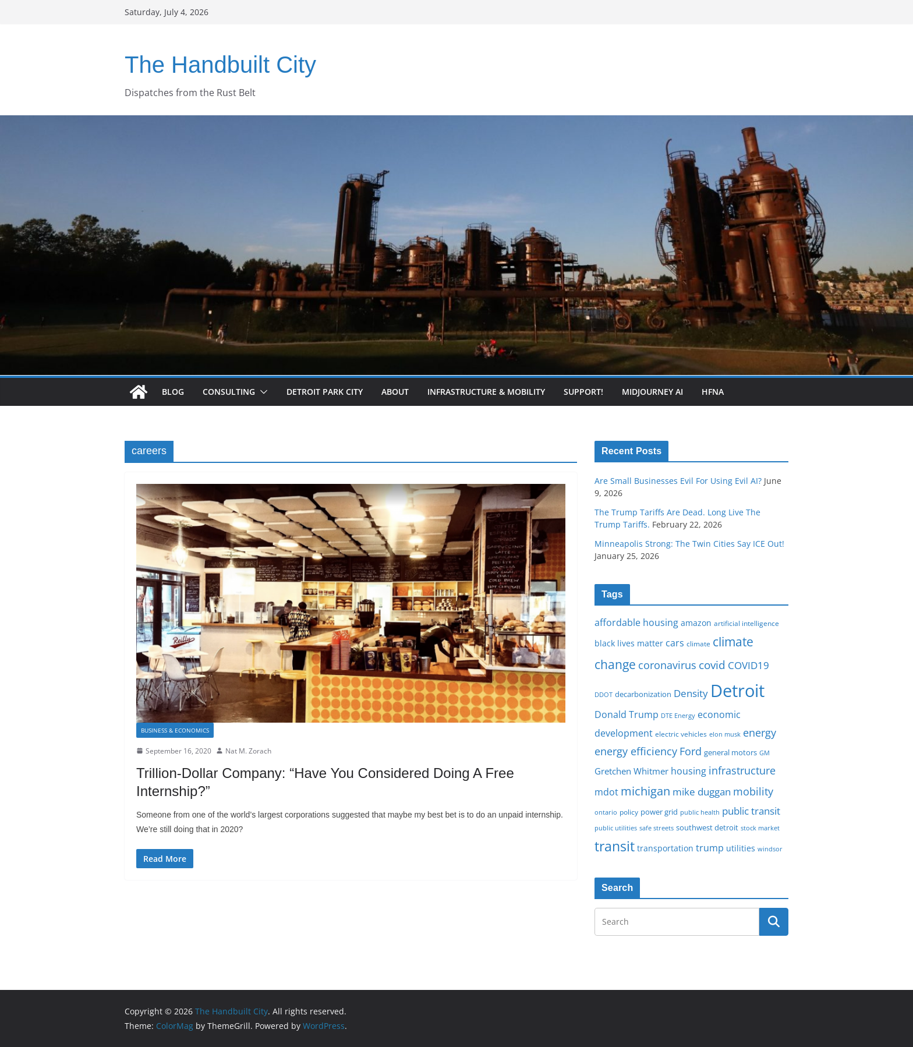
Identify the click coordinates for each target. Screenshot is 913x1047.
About (395, 391)
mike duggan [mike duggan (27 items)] (702, 791)
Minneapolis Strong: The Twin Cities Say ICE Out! (689, 543)
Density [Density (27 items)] (691, 693)
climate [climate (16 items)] (698, 643)
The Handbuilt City (220, 64)
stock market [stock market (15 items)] (760, 827)
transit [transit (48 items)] (614, 846)
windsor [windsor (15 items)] (770, 848)
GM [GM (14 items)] (764, 753)
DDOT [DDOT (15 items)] (603, 694)
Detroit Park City (324, 391)
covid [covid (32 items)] (712, 665)
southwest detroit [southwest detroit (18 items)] (707, 827)
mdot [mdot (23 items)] (606, 792)
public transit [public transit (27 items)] (751, 811)
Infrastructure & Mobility (486, 391)
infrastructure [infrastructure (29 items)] (742, 770)
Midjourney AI (652, 391)
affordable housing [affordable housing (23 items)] (636, 622)
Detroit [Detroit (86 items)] (737, 690)
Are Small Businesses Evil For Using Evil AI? (678, 480)
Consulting (229, 391)
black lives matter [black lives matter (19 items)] (628, 643)
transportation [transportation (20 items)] (665, 848)
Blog (173, 391)
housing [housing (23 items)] (688, 771)
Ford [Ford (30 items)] (691, 751)
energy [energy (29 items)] (759, 733)
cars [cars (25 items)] (675, 642)
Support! (583, 391)
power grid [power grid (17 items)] (659, 812)
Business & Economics (175, 730)
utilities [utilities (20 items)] (740, 848)
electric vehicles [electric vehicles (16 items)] (681, 733)
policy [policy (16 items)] (629, 811)
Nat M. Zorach (248, 751)
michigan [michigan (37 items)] (645, 791)
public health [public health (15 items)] (700, 812)
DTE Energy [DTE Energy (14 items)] (678, 716)
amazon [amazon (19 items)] (696, 622)
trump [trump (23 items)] (710, 847)
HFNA (713, 391)
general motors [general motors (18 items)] (730, 752)
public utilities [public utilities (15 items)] (615, 827)
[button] (261, 392)
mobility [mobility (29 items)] (753, 791)
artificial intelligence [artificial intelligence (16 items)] (746, 623)
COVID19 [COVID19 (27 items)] (748, 665)
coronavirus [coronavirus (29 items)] (667, 665)
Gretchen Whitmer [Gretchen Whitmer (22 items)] (631, 771)
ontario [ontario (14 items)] (605, 812)
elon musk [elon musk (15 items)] (725, 734)
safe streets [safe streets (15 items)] (656, 827)
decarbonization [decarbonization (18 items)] (643, 694)
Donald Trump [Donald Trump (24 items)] (626, 714)
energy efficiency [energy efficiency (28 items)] (635, 751)
